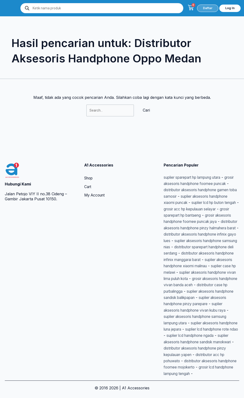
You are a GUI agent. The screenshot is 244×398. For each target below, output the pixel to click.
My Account (95, 170)
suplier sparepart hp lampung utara (196, 151)
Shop (89, 153)
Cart (88, 161)
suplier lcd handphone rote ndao (193, 329)
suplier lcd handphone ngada (190, 335)
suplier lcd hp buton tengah (189, 183)
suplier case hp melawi (202, 259)
